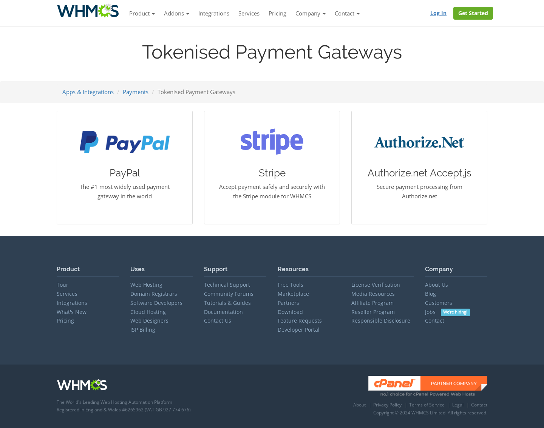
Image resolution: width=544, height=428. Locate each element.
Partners (288, 302)
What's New (72, 311)
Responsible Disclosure (380, 320)
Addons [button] (176, 13)
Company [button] (310, 13)
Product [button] (142, 13)
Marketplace (293, 293)
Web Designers (149, 320)
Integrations (213, 13)
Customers (438, 302)
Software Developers (156, 302)
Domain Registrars (153, 293)
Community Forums (228, 293)
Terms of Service (427, 405)
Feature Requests (300, 320)
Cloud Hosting (148, 311)
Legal (458, 405)
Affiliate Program (372, 302)
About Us (436, 284)
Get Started (473, 13)
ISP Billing (142, 329)
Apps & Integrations (88, 92)
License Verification (375, 284)
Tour (62, 284)
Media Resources (373, 293)
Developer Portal (299, 329)
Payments (135, 92)
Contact (434, 320)
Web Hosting (146, 284)
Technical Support (227, 284)
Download (290, 311)
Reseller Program (373, 311)
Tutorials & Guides (227, 302)
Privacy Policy (387, 405)
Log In (438, 13)
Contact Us (217, 320)
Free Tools (290, 284)
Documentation (223, 311)
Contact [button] (347, 13)
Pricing (277, 13)
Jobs (447, 311)
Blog (430, 293)
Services (249, 13)
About (359, 405)
